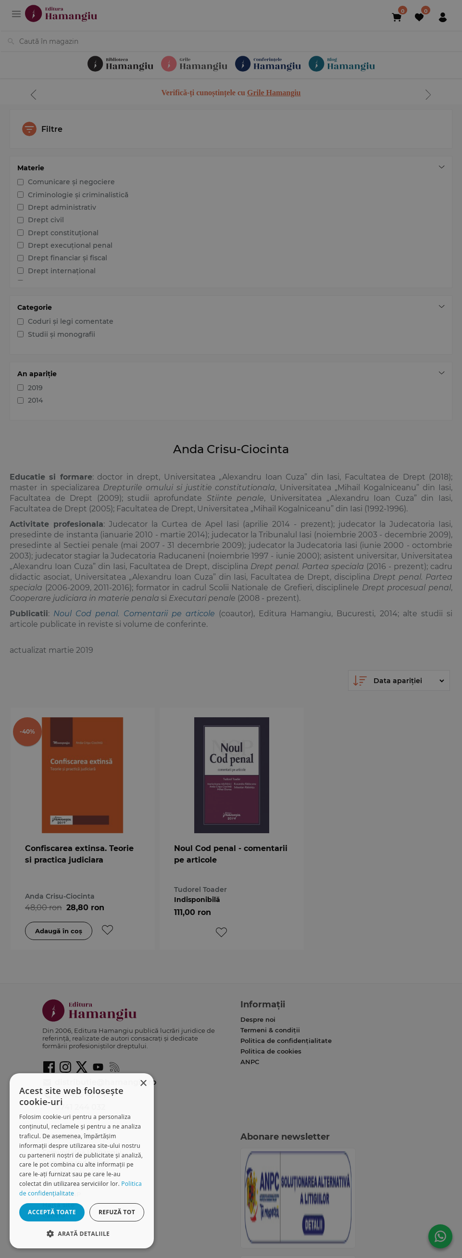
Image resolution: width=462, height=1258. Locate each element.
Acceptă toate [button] (52, 1212)
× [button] (143, 1083)
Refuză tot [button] (117, 1212)
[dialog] (82, 1160)
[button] (81, 1233)
